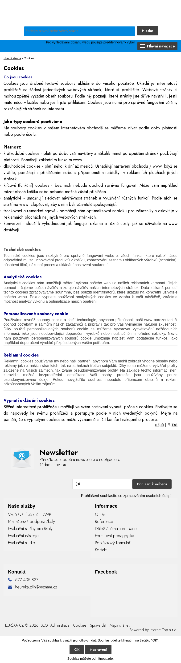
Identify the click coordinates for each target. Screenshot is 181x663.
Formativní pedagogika (114, 536)
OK (77, 649)
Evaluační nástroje (23, 536)
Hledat (147, 30)
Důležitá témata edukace (116, 529)
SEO (44, 625)
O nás (100, 514)
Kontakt (101, 550)
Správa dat (98, 625)
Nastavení (98, 649)
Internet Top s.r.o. (163, 630)
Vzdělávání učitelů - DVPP (29, 514)
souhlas (53, 640)
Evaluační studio (21, 543)
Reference (104, 521)
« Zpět (159, 425)
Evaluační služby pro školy (30, 529)
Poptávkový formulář (112, 543)
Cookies (79, 625)
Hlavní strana (12, 58)
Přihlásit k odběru (152, 484)
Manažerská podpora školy (31, 521)
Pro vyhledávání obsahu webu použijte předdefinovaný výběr (90, 42)
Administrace (60, 625)
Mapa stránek (120, 625)
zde (110, 658)
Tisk (174, 425)
